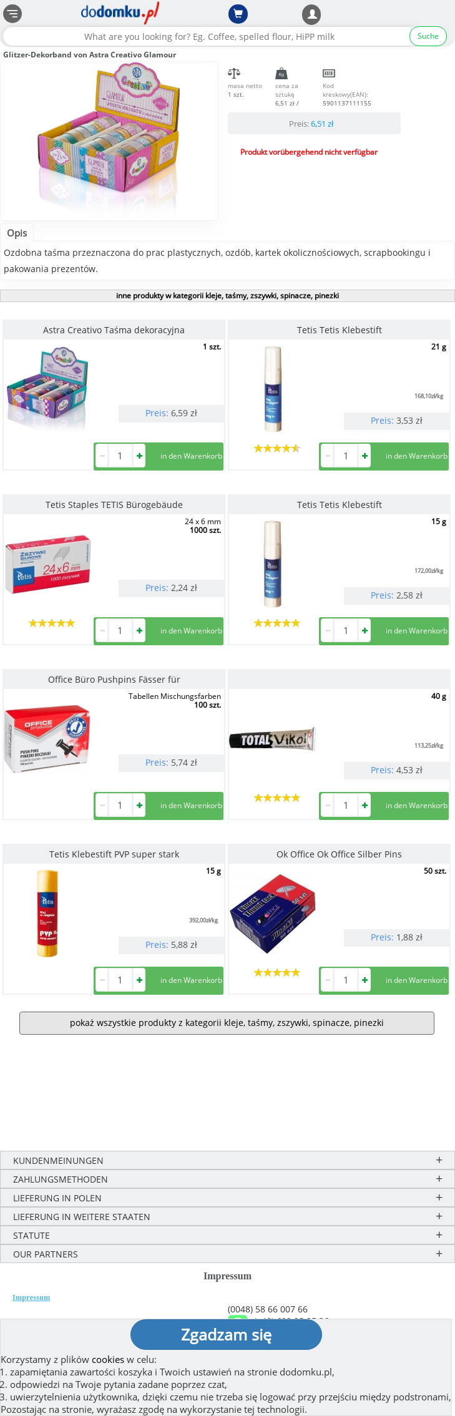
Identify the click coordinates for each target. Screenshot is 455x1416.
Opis (17, 233)
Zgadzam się (226, 1334)
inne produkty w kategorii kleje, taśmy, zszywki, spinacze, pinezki (227, 295)
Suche (428, 36)
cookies (108, 1359)
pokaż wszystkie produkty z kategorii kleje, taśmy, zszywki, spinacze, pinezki (227, 1022)
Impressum (31, 1297)
